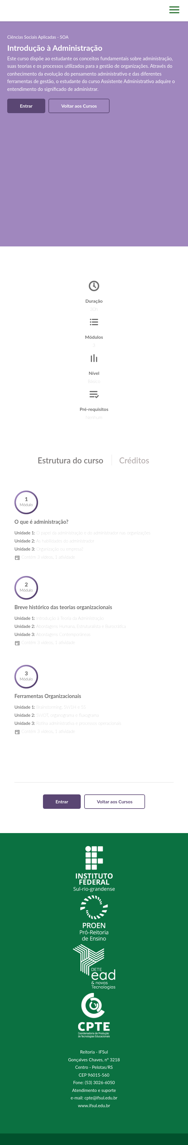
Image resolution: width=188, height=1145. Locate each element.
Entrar (26, 105)
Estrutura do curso (70, 460)
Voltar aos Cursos (79, 105)
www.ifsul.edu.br (94, 1105)
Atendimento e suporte (94, 1090)
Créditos (134, 460)
